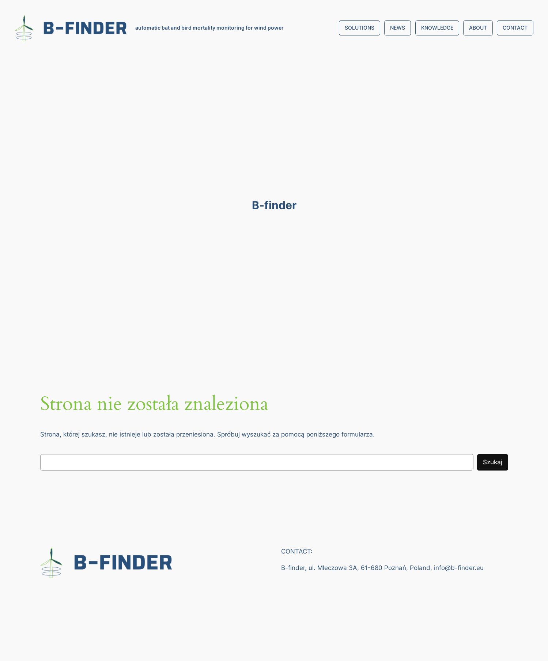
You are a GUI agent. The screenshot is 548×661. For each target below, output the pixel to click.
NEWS (397, 27)
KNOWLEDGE (437, 27)
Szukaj (492, 462)
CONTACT (515, 27)
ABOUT (478, 27)
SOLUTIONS (359, 27)
